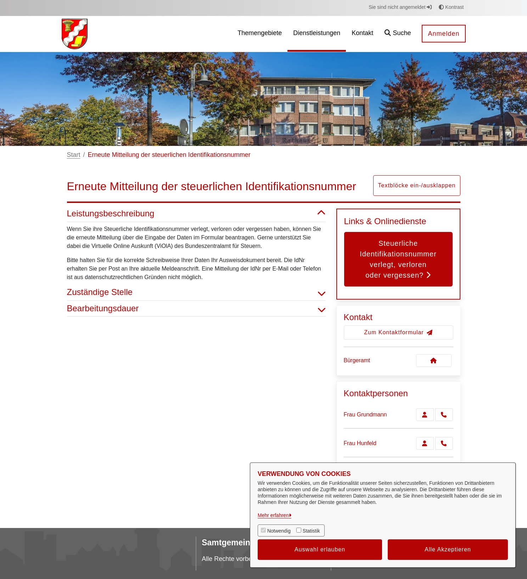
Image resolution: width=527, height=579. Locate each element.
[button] (397, 34)
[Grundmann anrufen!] (444, 414)
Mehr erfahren (273, 515)
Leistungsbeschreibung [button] (196, 214)
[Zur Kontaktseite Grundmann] (425, 414)
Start (73, 154)
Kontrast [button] (451, 7)
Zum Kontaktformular (398, 332)
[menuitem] (259, 34)
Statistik (311, 531)
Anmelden (443, 33)
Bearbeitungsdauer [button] (196, 308)
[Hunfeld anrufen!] (444, 443)
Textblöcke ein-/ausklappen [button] (416, 185)
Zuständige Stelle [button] (196, 292)
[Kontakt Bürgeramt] (434, 360)
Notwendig (279, 531)
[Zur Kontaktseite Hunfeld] (425, 443)
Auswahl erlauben (320, 549)
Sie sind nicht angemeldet (400, 7)
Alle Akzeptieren (448, 549)
